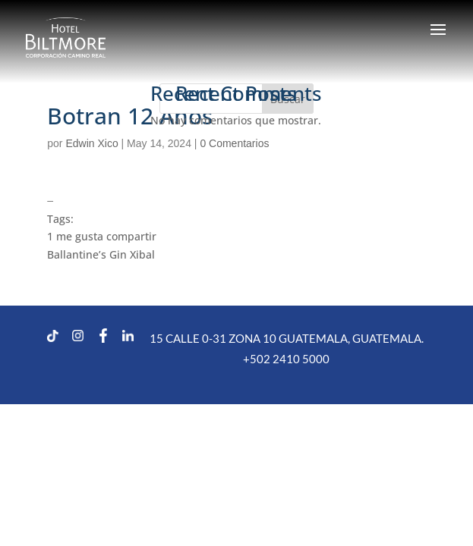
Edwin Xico (91, 143)
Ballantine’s (76, 254)
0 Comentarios (234, 143)
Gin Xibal (132, 254)
